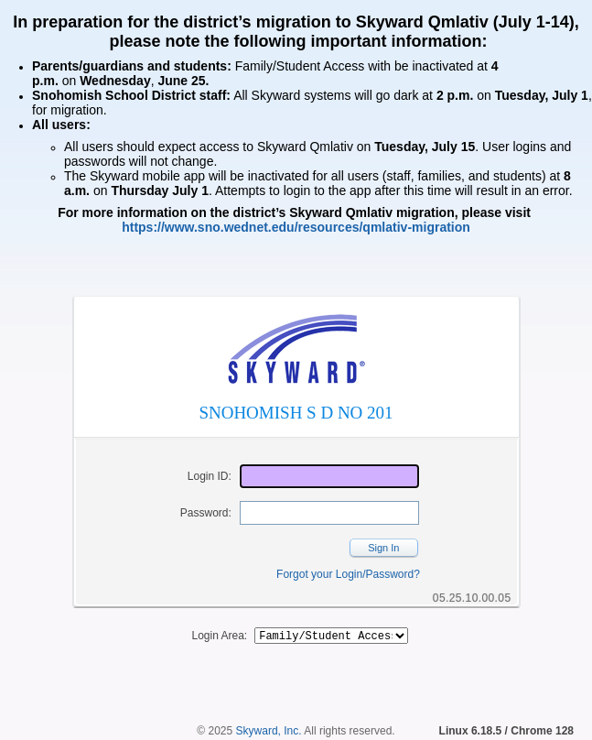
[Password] (329, 513)
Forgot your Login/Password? (348, 574)
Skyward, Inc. (269, 733)
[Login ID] (329, 476)
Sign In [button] (383, 547)
